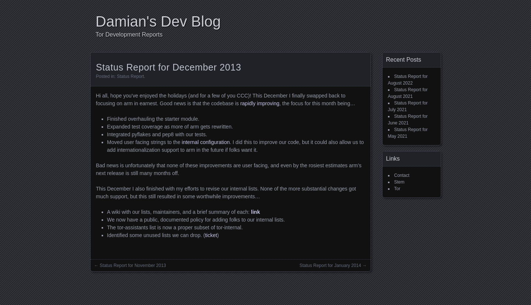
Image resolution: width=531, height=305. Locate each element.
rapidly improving (259, 103)
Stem (399, 182)
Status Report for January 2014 (330, 265)
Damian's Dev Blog (158, 21)
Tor (397, 188)
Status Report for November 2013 (133, 265)
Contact (401, 175)
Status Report (130, 76)
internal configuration (206, 142)
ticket (211, 235)
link (255, 212)
